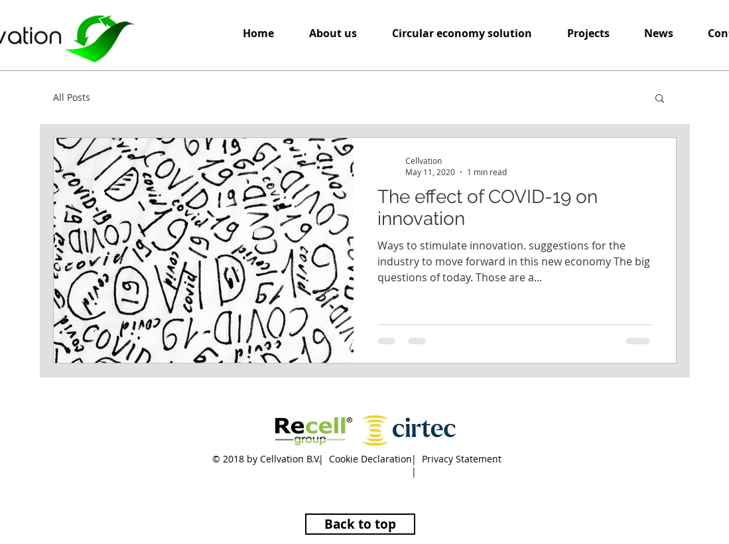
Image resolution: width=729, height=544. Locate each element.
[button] (462, 33)
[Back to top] (360, 524)
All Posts (71, 97)
